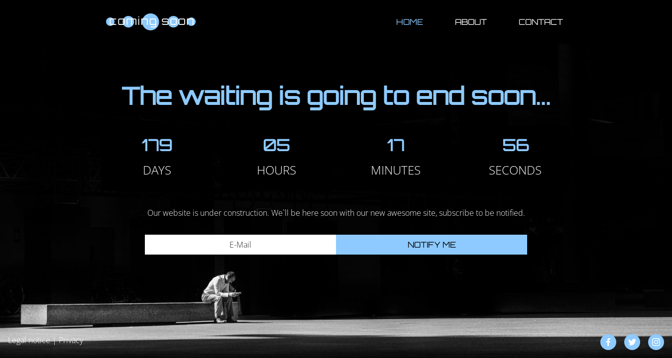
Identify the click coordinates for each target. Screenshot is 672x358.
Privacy (71, 340)
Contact (541, 22)
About (471, 22)
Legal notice (29, 340)
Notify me (432, 245)
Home (409, 22)
